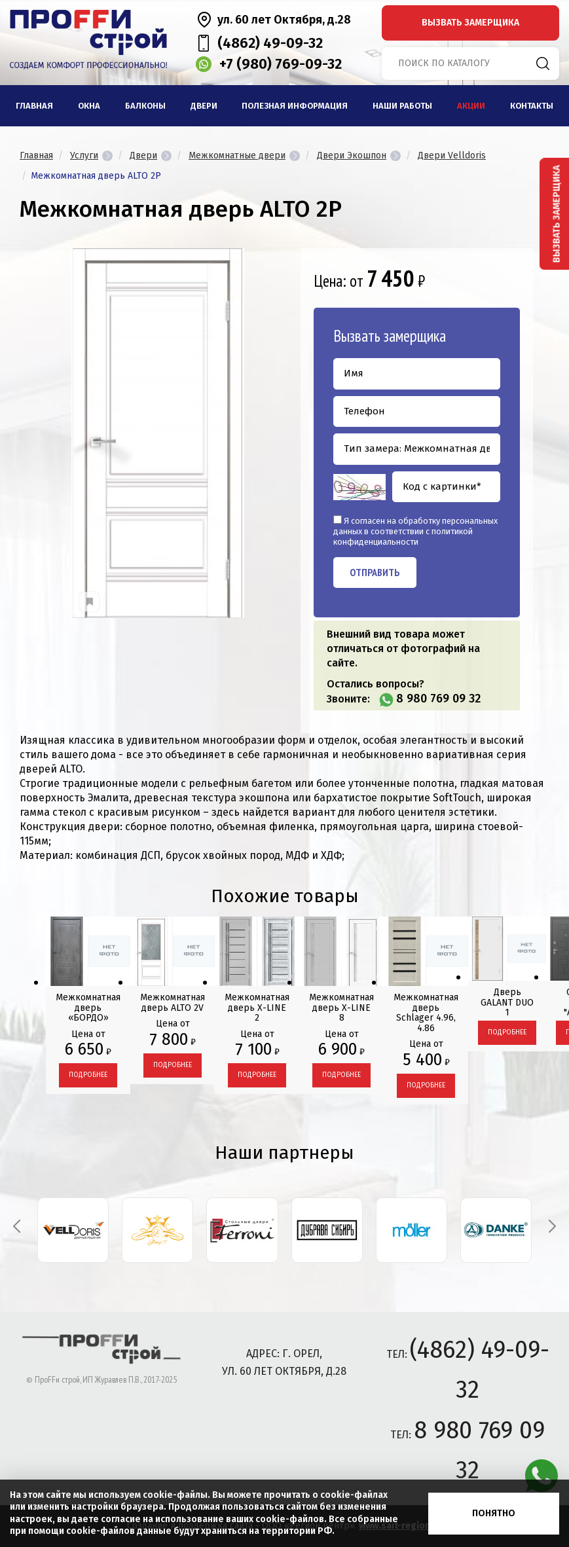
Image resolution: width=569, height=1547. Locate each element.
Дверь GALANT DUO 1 (507, 1002)
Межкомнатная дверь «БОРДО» (88, 1007)
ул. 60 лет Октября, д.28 (284, 19)
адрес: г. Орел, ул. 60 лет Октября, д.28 (284, 1362)
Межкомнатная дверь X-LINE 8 (341, 1007)
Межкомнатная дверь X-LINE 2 (257, 1007)
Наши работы (402, 106)
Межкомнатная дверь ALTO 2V (172, 1002)
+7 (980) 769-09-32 (280, 64)
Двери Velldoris (452, 155)
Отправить (375, 572)
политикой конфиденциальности (403, 536)
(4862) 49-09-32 (270, 43)
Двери (204, 106)
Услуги (84, 155)
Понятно (493, 1513)
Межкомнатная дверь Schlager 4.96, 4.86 (426, 1012)
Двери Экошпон (351, 155)
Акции (471, 106)
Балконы (145, 106)
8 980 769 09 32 (438, 698)
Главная (34, 106)
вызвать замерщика (470, 22)
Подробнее (88, 1075)
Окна (89, 106)
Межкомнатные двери (237, 155)
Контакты (531, 106)
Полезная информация (295, 106)
